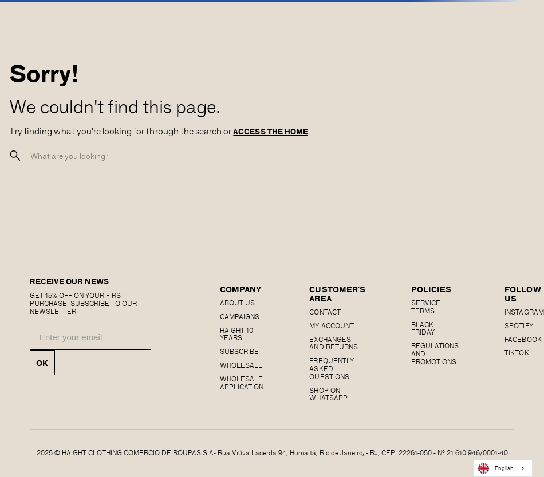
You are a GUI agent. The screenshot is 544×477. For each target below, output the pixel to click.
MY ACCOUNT (331, 325)
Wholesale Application (241, 382)
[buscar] (15, 156)
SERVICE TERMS (425, 306)
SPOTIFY (518, 325)
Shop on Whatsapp (328, 394)
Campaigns (239, 316)
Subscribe (239, 351)
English (496, 468)
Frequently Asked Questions (331, 368)
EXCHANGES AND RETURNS (333, 343)
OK (42, 362)
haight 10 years (236, 334)
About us (237, 302)
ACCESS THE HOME (270, 131)
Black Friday (423, 328)
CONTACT (324, 311)
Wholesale (241, 364)
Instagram (523, 311)
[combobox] (503, 468)
